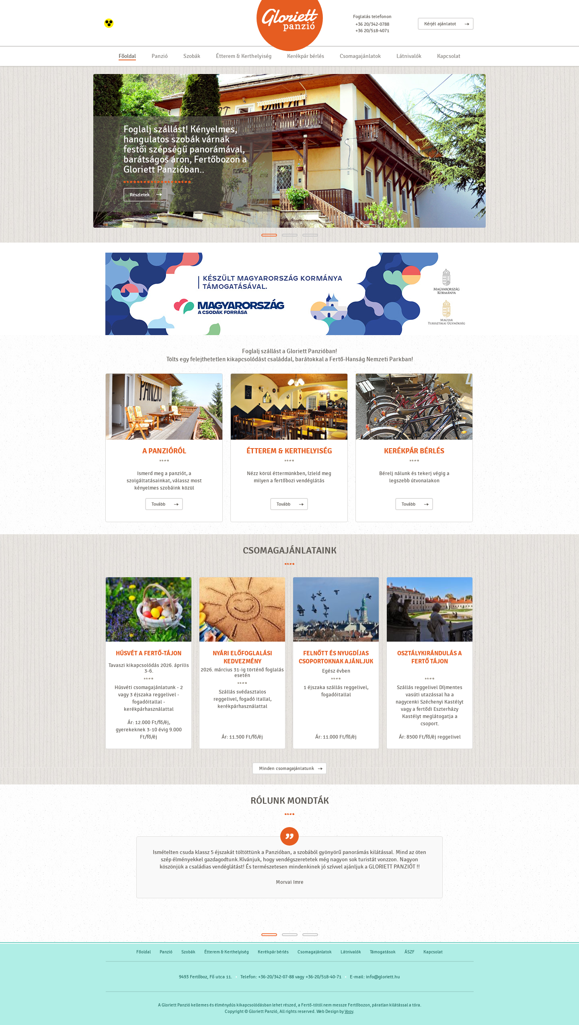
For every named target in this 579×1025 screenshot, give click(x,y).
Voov (349, 1011)
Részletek (140, 195)
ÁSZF (409, 952)
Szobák (191, 56)
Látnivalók (408, 56)
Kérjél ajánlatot (440, 24)
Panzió (160, 56)
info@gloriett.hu (383, 977)
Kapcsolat (448, 56)
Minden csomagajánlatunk (286, 768)
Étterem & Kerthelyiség (243, 56)
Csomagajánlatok (360, 56)
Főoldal (127, 56)
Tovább (158, 504)
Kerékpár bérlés (305, 56)
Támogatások (383, 952)
